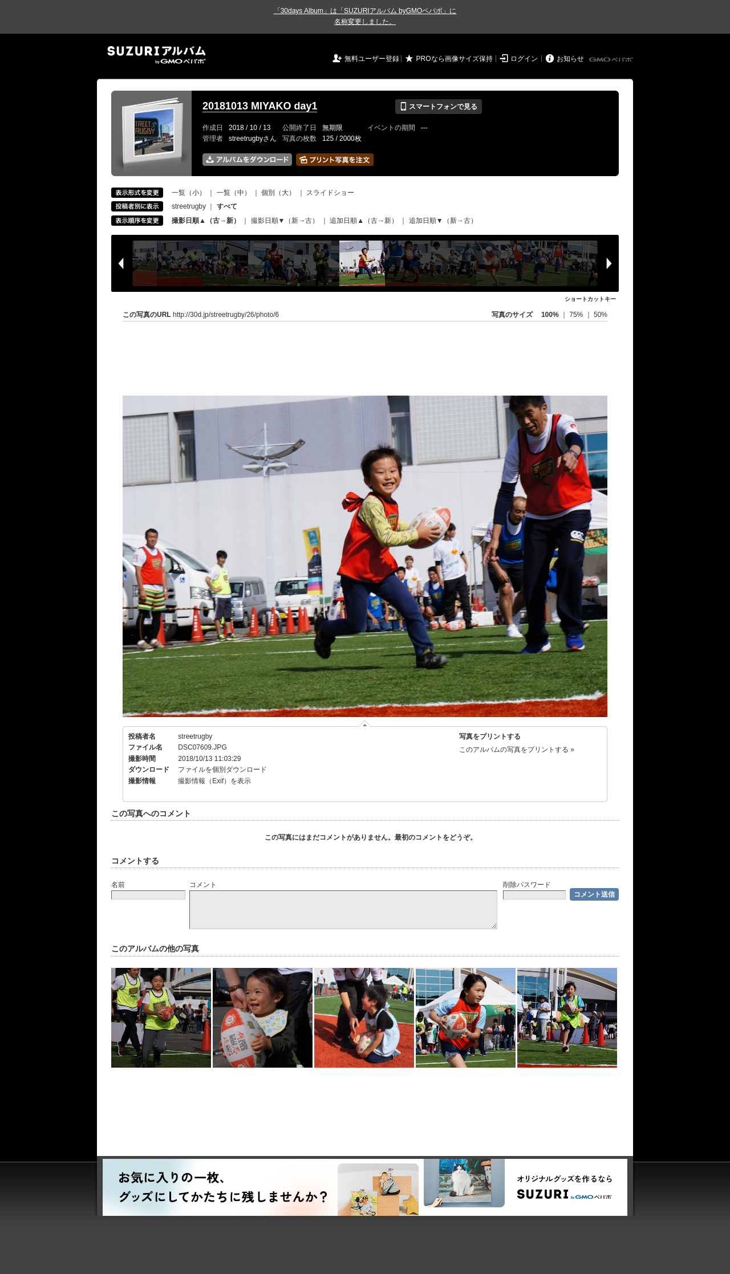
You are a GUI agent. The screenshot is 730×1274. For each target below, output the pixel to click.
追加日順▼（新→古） (443, 221)
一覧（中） (234, 193)
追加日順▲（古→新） (364, 221)
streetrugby (189, 206)
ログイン (524, 59)
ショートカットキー (590, 299)
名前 (118, 885)
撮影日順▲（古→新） (206, 221)
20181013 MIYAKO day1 (259, 106)
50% (600, 315)
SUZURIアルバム (156, 55)
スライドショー (330, 193)
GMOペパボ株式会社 (612, 60)
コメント (203, 885)
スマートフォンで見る (438, 106)
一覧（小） (189, 193)
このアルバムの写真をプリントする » (516, 750)
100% (550, 315)
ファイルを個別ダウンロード (222, 770)
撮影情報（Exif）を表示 (214, 781)
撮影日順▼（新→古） (285, 221)
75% (577, 315)
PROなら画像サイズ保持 (454, 59)
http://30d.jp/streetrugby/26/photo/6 (226, 315)
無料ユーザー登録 (371, 59)
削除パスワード (527, 885)
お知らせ (570, 59)
